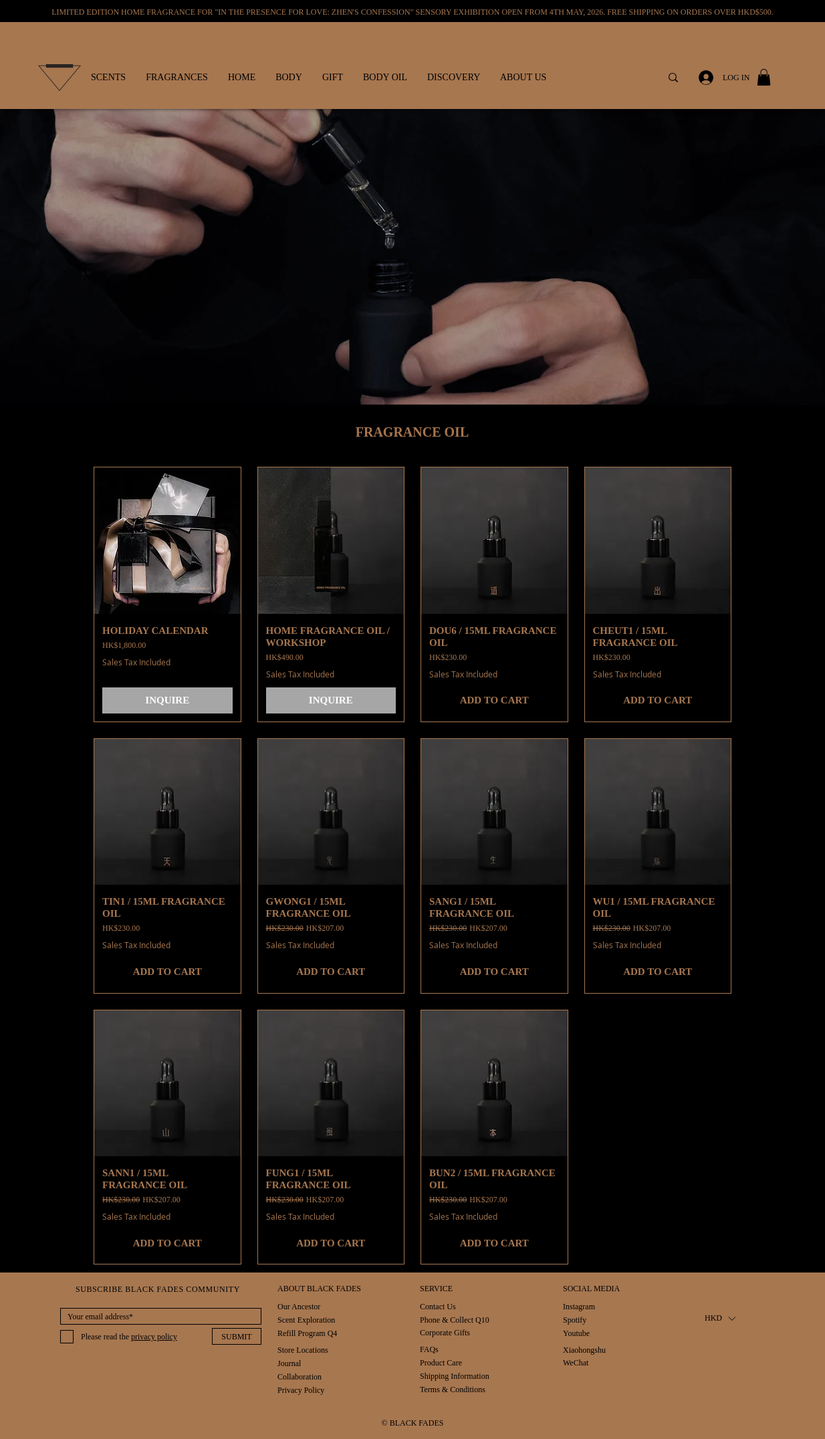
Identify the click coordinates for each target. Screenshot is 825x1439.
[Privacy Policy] (300, 1390)
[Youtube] (577, 1333)
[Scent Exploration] (306, 1319)
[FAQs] (440, 1349)
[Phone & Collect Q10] (454, 1319)
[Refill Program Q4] (307, 1333)
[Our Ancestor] (298, 1306)
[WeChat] (577, 1362)
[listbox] (719, 1318)
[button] (108, 77)
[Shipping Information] (455, 1375)
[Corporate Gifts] (445, 1332)
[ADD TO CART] (494, 700)
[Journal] (291, 1363)
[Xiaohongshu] (584, 1349)
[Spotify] (577, 1319)
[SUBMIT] (236, 1336)
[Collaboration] (299, 1376)
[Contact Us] (438, 1306)
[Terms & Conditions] (452, 1389)
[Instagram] (579, 1306)
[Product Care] (441, 1362)
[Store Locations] (302, 1349)
